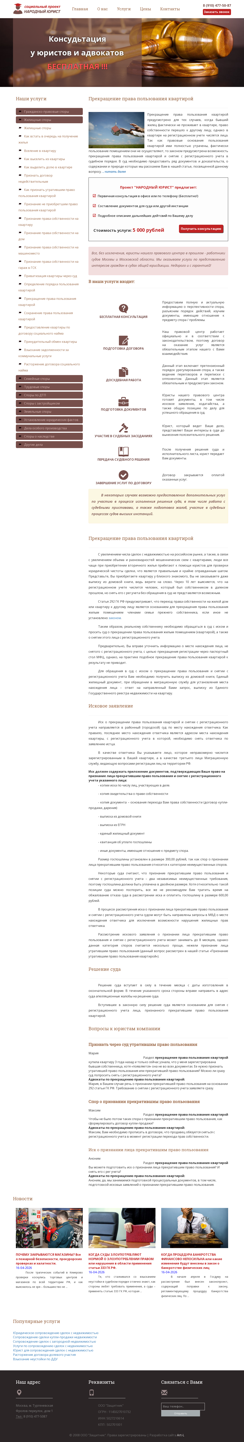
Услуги (124, 8)
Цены (145, 8)
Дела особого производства (42, 428)
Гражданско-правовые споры (43, 111)
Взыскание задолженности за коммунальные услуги (43, 353)
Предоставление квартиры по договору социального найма (44, 330)
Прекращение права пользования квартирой (47, 302)
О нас (102, 8)
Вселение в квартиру (37, 151)
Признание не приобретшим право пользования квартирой (48, 207)
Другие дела (30, 445)
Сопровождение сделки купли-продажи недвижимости (55, 1337)
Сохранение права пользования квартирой (45, 316)
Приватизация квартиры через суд (47, 276)
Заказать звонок (216, 12)
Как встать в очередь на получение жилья (48, 139)
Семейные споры (34, 379)
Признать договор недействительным (35, 178)
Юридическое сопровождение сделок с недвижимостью (55, 1333)
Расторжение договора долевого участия (44, 1355)
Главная (80, 8)
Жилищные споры (34, 120)
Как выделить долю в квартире (45, 167)
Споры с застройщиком (39, 403)
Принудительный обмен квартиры (47, 342)
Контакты (170, 8)
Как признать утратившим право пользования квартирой (46, 193)
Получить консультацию (201, 229)
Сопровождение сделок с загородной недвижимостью (54, 1342)
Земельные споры (34, 412)
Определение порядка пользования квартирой (48, 287)
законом (115, 618)
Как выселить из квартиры (41, 159)
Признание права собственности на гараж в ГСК (48, 265)
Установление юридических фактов (48, 420)
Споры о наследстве (36, 436)
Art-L (180, 1435)
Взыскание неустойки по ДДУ (35, 1359)
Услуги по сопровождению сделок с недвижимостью (53, 1346)
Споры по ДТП (32, 395)
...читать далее (114, 172)
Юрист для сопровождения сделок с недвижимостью (53, 1350)
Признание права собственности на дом (48, 236)
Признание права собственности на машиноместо (48, 250)
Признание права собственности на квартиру (48, 221)
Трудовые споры (34, 387)
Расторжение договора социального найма (49, 367)
